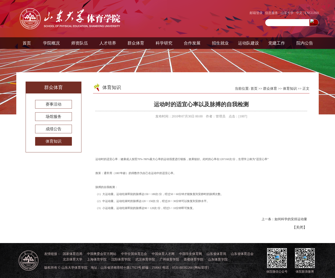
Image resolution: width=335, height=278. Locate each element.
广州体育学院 (169, 259)
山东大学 (287, 13)
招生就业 (220, 43)
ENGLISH (312, 13)
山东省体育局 (216, 254)
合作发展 (192, 43)
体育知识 (53, 141)
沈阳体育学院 (121, 259)
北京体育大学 (72, 259)
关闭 (299, 227)
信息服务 (271, 13)
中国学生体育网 (190, 254)
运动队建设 (248, 43)
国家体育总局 (72, 254)
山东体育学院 (218, 259)
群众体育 (135, 43)
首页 (27, 43)
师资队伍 (79, 43)
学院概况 (51, 43)
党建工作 (276, 43)
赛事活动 (53, 104)
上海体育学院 (97, 259)
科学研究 (164, 43)
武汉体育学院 (145, 259)
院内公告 (304, 43)
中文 (299, 13)
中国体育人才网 (163, 254)
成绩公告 (53, 129)
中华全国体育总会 (134, 254)
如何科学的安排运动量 (291, 219)
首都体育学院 (193, 259)
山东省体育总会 (242, 254)
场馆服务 (53, 116)
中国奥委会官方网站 (101, 254)
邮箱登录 (256, 13)
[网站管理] (201, 267)
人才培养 (107, 43)
